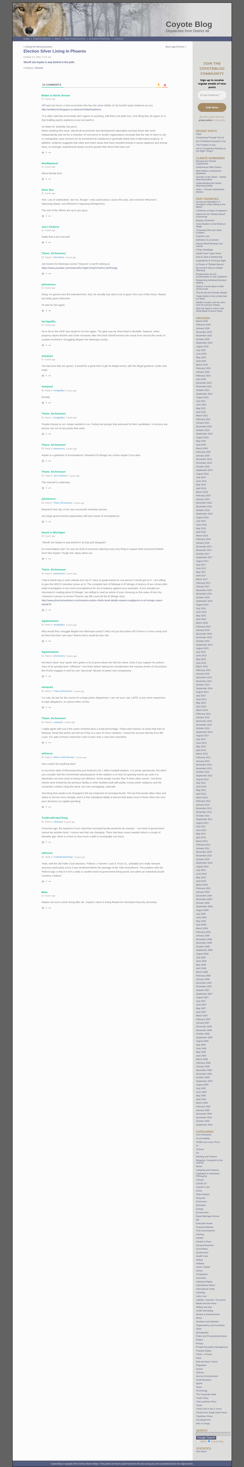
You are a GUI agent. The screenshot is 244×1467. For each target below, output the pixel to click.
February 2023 (203, 375)
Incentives (201, 1278)
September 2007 (204, 994)
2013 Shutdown (204, 1134)
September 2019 (204, 470)
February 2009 (203, 932)
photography (202, 1332)
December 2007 (204, 983)
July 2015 (200, 652)
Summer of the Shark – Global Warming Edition (211, 178)
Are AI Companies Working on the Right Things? (211, 149)
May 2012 (201, 790)
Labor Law (201, 1296)
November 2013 (204, 724)
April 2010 (201, 881)
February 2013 (203, 757)
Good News (202, 1249)
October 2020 (202, 430)
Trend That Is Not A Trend (208, 1409)
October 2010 (202, 859)
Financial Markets (204, 1227)
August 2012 (202, 779)
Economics (201, 1201)
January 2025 (202, 372)
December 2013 (204, 721)
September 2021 (204, 394)
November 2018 (204, 506)
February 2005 (203, 1106)
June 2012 (201, 786)
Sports (199, 1383)
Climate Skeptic (42, 39)
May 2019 (201, 484)
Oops (198, 134)
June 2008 (201, 961)
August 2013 (202, 735)
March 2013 (202, 753)
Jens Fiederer (51, 226)
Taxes (199, 1387)
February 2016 (203, 626)
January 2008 (202, 979)
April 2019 (201, 488)
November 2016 (204, 593)
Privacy (199, 1343)
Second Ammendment (207, 1376)
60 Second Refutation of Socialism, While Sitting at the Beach (210, 204)
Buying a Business (205, 220)
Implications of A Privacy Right (211, 260)
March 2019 (202, 492)
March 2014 (202, 710)
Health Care (202, 1256)
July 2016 (200, 608)
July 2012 (200, 783)
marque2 (57, 722)
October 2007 (202, 990)
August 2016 (202, 604)
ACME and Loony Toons (208, 1142)
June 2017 (201, 568)
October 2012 (202, 772)
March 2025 (202, 364)
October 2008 (202, 946)
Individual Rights (204, 1281)
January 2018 (202, 543)
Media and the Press (206, 1303)
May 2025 (201, 357)
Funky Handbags (204, 249)
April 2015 (201, 663)
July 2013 (200, 739)
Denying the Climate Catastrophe (206, 162)
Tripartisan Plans (204, 1416)
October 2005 (202, 1077)
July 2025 (200, 350)
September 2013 (204, 732)
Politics (199, 1340)
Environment (202, 1212)
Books (199, 1166)
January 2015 (202, 673)
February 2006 (203, 1063)
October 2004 (202, 1121)
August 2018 (202, 517)
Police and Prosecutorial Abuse (211, 1336)
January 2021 (202, 423)
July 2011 (200, 826)
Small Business (203, 1380)
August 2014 (202, 692)
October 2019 (202, 466)
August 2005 (202, 1084)
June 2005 (201, 1092)
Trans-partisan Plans (206, 1401)
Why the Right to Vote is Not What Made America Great (210, 309)
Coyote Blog (189, 24)
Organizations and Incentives (210, 1325)
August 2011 (202, 823)
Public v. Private (204, 1354)
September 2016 (204, 601)
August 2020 (202, 437)
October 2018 (202, 510)
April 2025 (201, 361)
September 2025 (204, 343)
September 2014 (204, 688)
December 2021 (204, 383)
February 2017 (203, 583)
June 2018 (201, 524)
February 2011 (203, 844)
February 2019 (203, 495)
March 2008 (202, 972)
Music (199, 1318)
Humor (199, 1270)
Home (27, 39)
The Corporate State (206, 1394)
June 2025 (201, 353)
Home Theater (203, 1267)
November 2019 (204, 463)
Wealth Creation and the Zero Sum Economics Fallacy (210, 303)
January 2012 (202, 804)
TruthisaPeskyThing (62, 857)
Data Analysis (202, 1194)
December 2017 (204, 546)
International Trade (205, 1289)
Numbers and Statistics (207, 1321)
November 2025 (204, 335)
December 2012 (204, 764)
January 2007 (202, 1023)
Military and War (204, 1307)
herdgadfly (58, 390)
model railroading (204, 1310)
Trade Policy (202, 1398)
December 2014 (204, 677)
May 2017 (201, 572)
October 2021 (202, 390)
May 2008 (201, 964)
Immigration (202, 1274)
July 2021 (200, 401)
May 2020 (201, 441)
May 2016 (201, 615)
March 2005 (202, 1103)
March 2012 (202, 797)
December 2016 (204, 590)
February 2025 (203, 368)
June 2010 (201, 874)
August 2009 (202, 910)
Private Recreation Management (212, 1347)
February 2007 (203, 1019)
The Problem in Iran (206, 145)
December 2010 (204, 852)
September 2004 (204, 1124)
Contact (119, 39)
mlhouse (57, 822)
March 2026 (202, 321)
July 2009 (200, 914)
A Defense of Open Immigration (211, 210)
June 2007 (201, 1004)
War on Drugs (203, 1423)
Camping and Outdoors (207, 1170)
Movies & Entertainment (208, 1314)
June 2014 (201, 699)
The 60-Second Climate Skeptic (211, 292)
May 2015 (201, 659)
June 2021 (201, 404)
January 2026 (202, 328)
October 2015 (202, 641)
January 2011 (202, 848)
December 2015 (204, 634)
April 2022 (201, 379)
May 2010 (201, 877)
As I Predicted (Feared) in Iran (211, 141)
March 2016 (202, 623)
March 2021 (202, 415)
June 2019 (201, 481)
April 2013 (201, 750)
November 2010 (204, 855)
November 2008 (204, 943)
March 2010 (202, 884)
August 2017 (202, 561)
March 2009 (202, 928)
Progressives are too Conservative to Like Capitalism (211, 275)
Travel (199, 1405)
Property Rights (203, 1350)
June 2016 (201, 612)
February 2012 (203, 801)
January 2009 (202, 935)
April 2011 (201, 837)
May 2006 (201, 1052)
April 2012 (201, 794)
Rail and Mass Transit (206, 1361)
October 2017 (202, 554)
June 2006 (201, 1048)
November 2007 (204, 986)
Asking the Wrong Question (38, 46)
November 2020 (204, 426)
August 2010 (202, 866)
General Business (205, 1245)
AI (197, 1145)
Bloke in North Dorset (63, 757)
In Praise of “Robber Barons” (210, 264)
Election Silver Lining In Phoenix (55, 51)
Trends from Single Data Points (211, 1412)
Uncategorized (203, 1419)
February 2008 (203, 975)
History (199, 1260)
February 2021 (203, 419)
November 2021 (204, 386)
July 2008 (200, 957)
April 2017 (201, 575)
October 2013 (202, 728)
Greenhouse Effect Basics (209, 167)
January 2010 (202, 892)
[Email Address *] (212, 95)
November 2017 (204, 550)
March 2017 (202, 579)
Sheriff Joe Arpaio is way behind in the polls (49, 62)
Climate (200, 1180)
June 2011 (201, 830)
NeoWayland (50, 163)
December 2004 (204, 1114)
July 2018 (200, 521)
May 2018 (201, 528)
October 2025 (202, 339)
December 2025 (204, 332)
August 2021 (202, 397)
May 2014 (201, 703)
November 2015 (204, 637)
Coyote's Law (202, 1187)
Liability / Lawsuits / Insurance (210, 1300)
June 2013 (201, 743)
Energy (199, 1209)
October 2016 (202, 597)
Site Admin (201, 1451)
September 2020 (204, 433)
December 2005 (204, 1070)
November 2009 (204, 899)
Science (200, 1372)
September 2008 (204, 950)
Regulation (201, 1365)
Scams (199, 1369)
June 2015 (201, 655)
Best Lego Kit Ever (175, 46)
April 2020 (201, 444)
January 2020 (202, 455)
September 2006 (204, 1037)
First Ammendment (205, 1230)
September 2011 (204, 819)
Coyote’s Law (202, 236)
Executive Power (204, 1223)
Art (197, 1153)
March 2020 (202, 448)
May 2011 (201, 833)
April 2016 (201, 619)
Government (202, 1252)
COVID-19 (201, 1183)
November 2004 (204, 1117)
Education (201, 1205)
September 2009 (204, 906)
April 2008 (201, 968)
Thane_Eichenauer (54, 253)
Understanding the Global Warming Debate (208, 184)
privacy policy (205, 120)
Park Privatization (74, 39)
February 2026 (203, 324)
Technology (201, 1390)
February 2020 (203, 452)
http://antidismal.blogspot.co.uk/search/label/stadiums (71, 109)
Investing (200, 1292)
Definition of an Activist (207, 240)
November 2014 (204, 681)
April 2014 (201, 706)
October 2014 (202, 684)
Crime (199, 1190)
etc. (198, 1219)
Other (199, 1329)
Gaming (200, 1234)
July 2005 (200, 1088)
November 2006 (204, 1030)
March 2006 (202, 1059)
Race (198, 1358)
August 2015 (202, 648)
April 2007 (201, 1012)
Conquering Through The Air (210, 137)
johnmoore (58, 448)
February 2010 (203, 888)
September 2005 (204, 1081)
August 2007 (202, 997)
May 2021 (201, 408)
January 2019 (202, 499)
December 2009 (204, 895)
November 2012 (204, 768)
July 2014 (200, 695)
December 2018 (204, 503)
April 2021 (201, 412)
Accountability (203, 1138)
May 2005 (201, 1095)
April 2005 (201, 1099)
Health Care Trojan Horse (208, 253)
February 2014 (203, 714)
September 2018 (204, 513)
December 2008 (204, 939)
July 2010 (200, 870)
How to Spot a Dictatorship (209, 257)
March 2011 (202, 841)
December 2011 (204, 808)
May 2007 (201, 1008)
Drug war (200, 1198)
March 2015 (202, 666)
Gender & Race (203, 1241)
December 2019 (204, 459)
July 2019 (200, 477)
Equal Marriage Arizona (207, 1216)
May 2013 (201, 746)
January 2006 (202, 1066)
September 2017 (204, 557)
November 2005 (204, 1074)
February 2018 (203, 539)
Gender (199, 1238)
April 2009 (201, 924)
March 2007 (202, 1015)
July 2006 (200, 1044)
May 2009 (201, 921)
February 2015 (203, 670)
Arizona (39, 68)
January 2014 (202, 717)
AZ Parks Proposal (99, 39)
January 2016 (202, 630)
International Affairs (205, 1285)
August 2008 (202, 954)
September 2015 (204, 644)
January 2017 (202, 586)
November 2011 (204, 812)
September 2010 (204, 863)
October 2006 (202, 1034)
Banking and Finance (206, 1156)
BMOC (58, 39)
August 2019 (202, 474)
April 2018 (201, 532)
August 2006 (202, 1041)
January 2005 (202, 1110)
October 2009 (202, 903)
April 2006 (201, 1055)
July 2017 (200, 564)
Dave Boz (58, 257)
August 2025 (202, 346)
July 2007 (200, 1001)
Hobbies (200, 1263)
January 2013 (202, 761)
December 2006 (204, 1026)
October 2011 (202, 815)
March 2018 (202, 535)
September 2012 (204, 775)
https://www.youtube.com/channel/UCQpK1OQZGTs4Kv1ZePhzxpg (79, 267)
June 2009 (201, 917)
